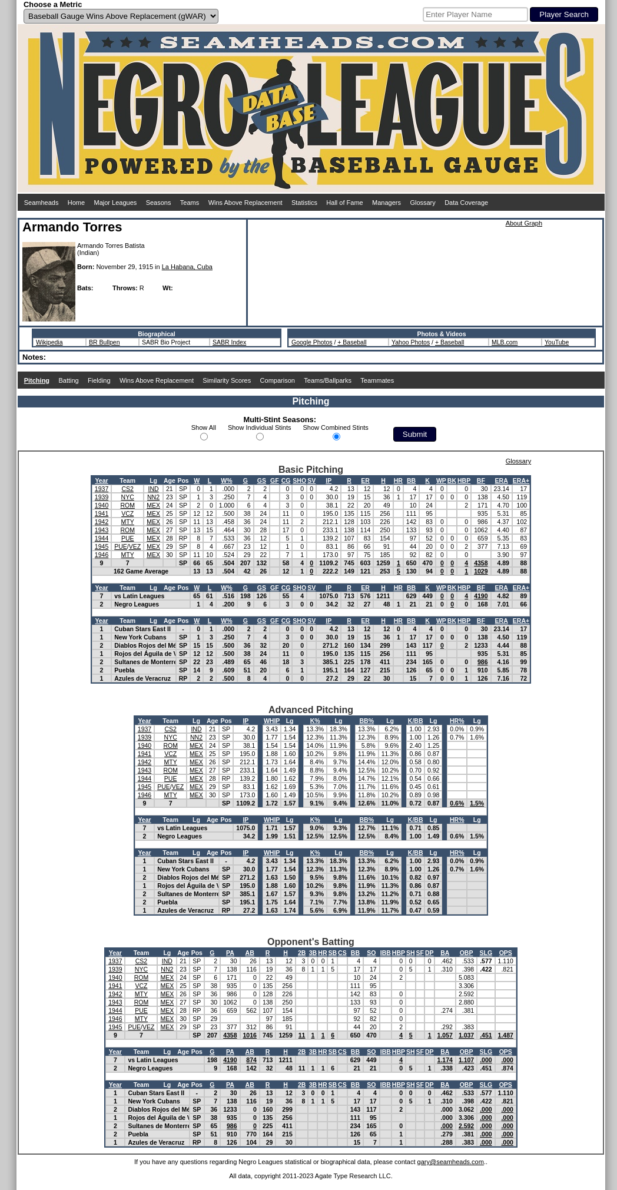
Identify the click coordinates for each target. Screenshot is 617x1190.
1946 (101, 554)
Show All (203, 427)
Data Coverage (466, 202)
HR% (457, 720)
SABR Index (229, 342)
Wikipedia (49, 342)
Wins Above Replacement (245, 202)
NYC (127, 496)
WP (441, 480)
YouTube (557, 342)
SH (410, 952)
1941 (101, 513)
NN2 (153, 496)
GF (274, 480)
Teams (189, 202)
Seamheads (41, 202)
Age (169, 480)
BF (481, 480)
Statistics (304, 202)
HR (398, 480)
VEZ (135, 546)
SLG (486, 952)
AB (250, 952)
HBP (463, 480)
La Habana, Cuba (187, 266)
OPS (505, 952)
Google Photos (311, 342)
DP (429, 952)
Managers (386, 202)
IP (328, 480)
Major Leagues (115, 202)
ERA (501, 480)
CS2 (127, 488)
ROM (127, 505)
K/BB (415, 720)
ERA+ (521, 480)
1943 (101, 529)
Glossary (422, 202)
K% (315, 720)
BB (411, 480)
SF (420, 952)
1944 (101, 538)
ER (365, 480)
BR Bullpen (104, 342)
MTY (127, 521)
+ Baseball (351, 342)
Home (76, 202)
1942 (101, 521)
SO (371, 952)
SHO (299, 480)
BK (451, 480)
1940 (101, 505)
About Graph (524, 223)
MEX (153, 505)
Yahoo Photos (411, 342)
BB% (367, 720)
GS (261, 480)
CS (342, 952)
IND (153, 488)
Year (101, 480)
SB (332, 952)
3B (313, 952)
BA (444, 952)
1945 (101, 546)
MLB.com (505, 342)
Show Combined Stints (336, 427)
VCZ (127, 513)
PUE (127, 538)
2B (302, 952)
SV (311, 480)
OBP (466, 952)
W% (226, 480)
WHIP (272, 720)
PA (230, 952)
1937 (101, 488)
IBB (385, 952)
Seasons (158, 202)
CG (286, 480)
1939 (101, 496)
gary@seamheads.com (450, 1161)
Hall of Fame (344, 202)
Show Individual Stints (259, 427)
